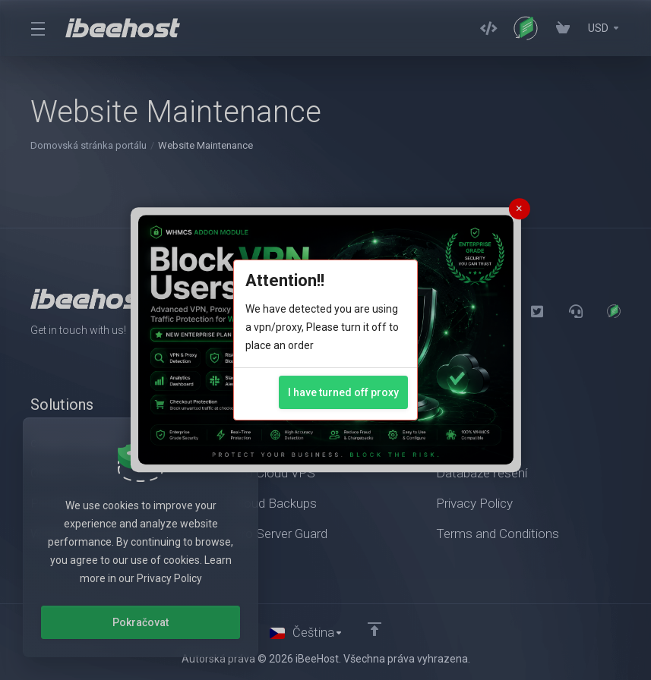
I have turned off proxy (343, 392)
